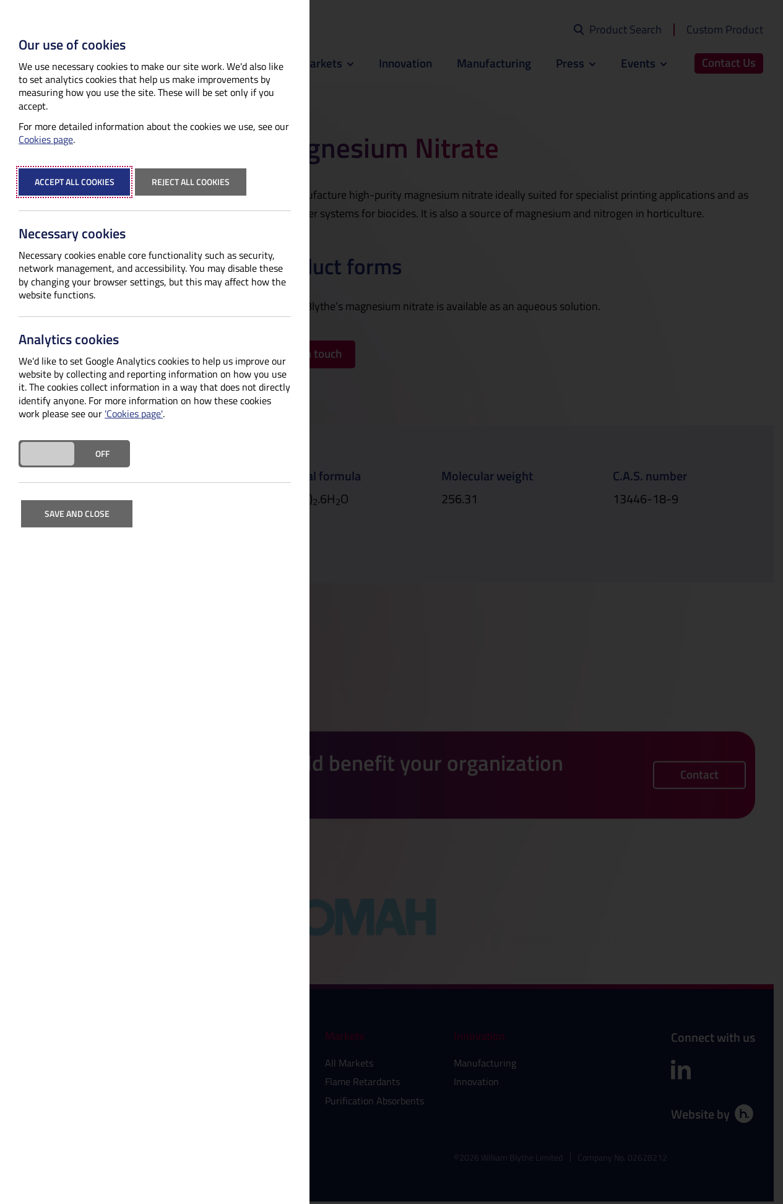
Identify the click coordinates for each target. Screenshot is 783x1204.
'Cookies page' (134, 413)
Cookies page (46, 139)
